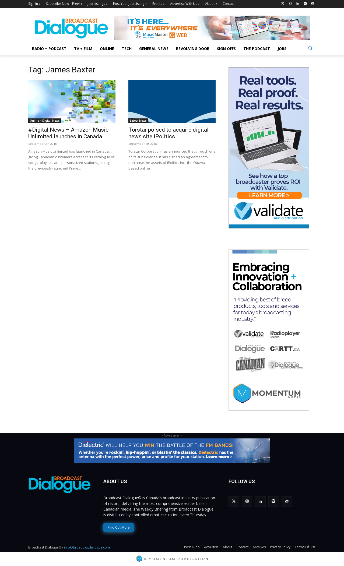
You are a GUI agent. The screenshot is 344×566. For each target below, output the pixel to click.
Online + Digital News (45, 120)
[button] (310, 47)
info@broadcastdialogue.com (87, 547)
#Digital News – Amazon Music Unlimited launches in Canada (68, 133)
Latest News (138, 120)
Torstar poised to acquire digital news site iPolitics (168, 133)
